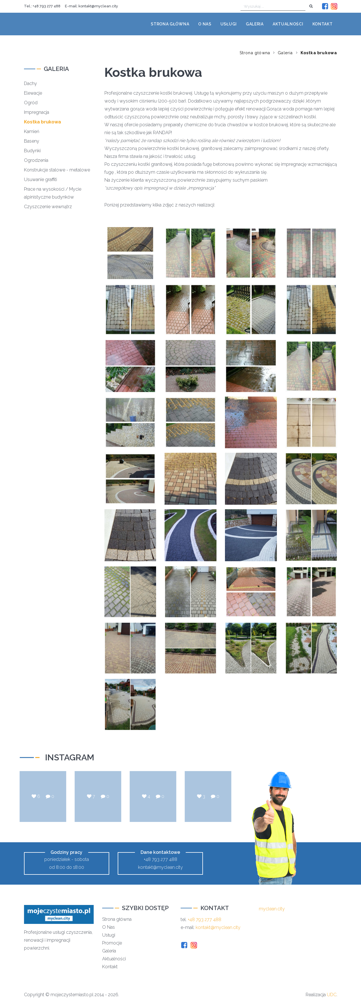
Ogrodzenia (36, 160)
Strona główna (170, 24)
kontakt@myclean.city (98, 6)
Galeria (255, 24)
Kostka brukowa (319, 53)
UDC (331, 994)
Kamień (31, 131)
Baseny (31, 141)
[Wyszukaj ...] (272, 6)
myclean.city (272, 908)
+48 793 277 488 (46, 6)
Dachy (30, 83)
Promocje (112, 943)
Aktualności (288, 24)
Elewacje (33, 93)
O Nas (108, 927)
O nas (204, 24)
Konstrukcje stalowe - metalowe (57, 170)
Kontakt (322, 24)
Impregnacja (36, 112)
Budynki (32, 150)
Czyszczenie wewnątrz (48, 206)
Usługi (228, 24)
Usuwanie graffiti (40, 179)
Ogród (31, 102)
